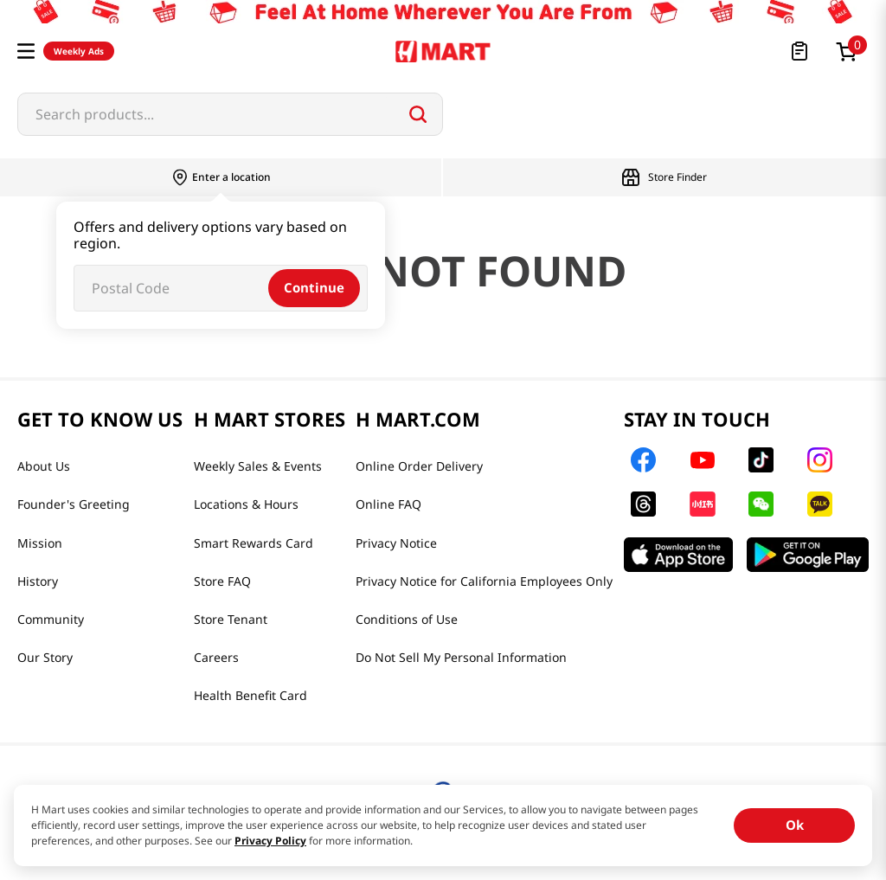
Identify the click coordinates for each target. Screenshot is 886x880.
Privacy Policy (270, 840)
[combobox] (230, 114)
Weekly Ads (79, 51)
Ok (795, 824)
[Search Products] (418, 114)
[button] (26, 51)
